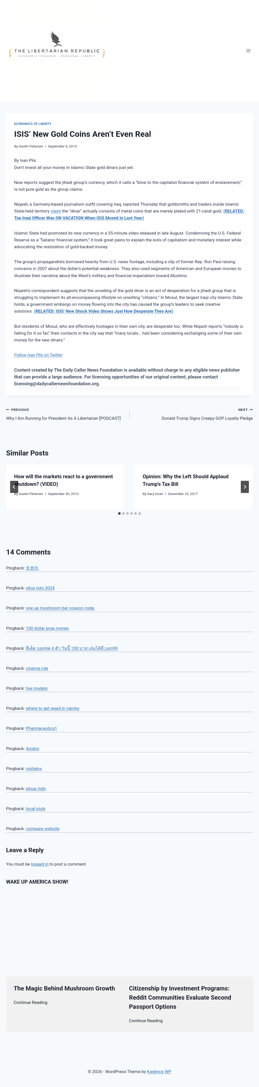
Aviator (32, 748)
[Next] (245, 487)
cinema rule (37, 668)
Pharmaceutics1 (41, 728)
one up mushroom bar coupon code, (60, 608)
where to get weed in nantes (52, 708)
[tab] (119, 513)
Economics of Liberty (32, 124)
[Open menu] (248, 50)
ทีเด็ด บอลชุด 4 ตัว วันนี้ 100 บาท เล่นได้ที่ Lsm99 (72, 648)
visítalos (34, 768)
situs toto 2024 (40, 587)
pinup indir (36, 788)
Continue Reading (30, 1002)
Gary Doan (155, 494)
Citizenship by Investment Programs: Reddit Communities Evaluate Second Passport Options (180, 997)
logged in (40, 864)
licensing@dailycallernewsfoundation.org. (57, 383)
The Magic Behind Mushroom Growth (64, 988)
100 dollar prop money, (47, 628)
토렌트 (32, 567)
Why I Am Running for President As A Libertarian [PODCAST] (65, 413)
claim (56, 211)
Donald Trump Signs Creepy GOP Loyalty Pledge (193, 413)
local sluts (35, 808)
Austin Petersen (31, 146)
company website (42, 828)
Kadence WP (159, 1071)
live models (37, 688)
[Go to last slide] (14, 487)
